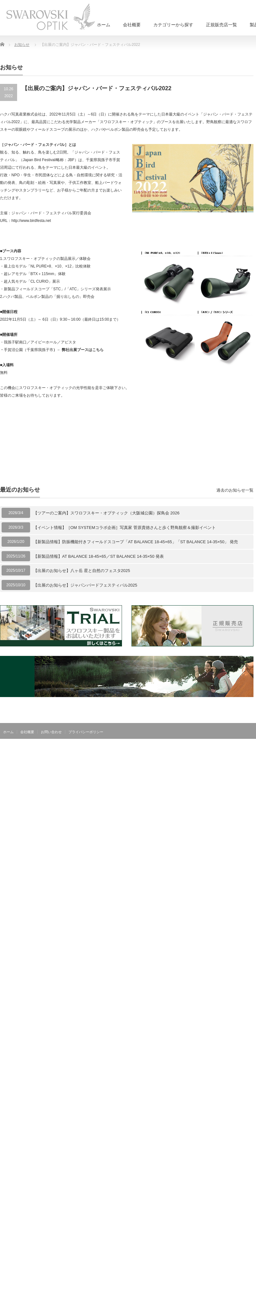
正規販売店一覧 (221, 24)
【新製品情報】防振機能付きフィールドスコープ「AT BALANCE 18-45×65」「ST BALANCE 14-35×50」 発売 (135, 541)
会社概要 (132, 24)
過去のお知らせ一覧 (234, 490)
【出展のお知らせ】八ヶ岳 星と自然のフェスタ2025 (81, 570)
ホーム (103, 24)
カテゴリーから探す (173, 24)
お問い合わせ (51, 732)
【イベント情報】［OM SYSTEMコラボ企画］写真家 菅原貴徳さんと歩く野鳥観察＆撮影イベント (124, 527)
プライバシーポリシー (85, 732)
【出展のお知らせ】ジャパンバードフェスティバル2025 (85, 585)
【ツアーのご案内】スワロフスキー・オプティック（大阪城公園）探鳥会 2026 (106, 513)
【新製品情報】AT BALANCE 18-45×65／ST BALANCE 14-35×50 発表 (98, 556)
